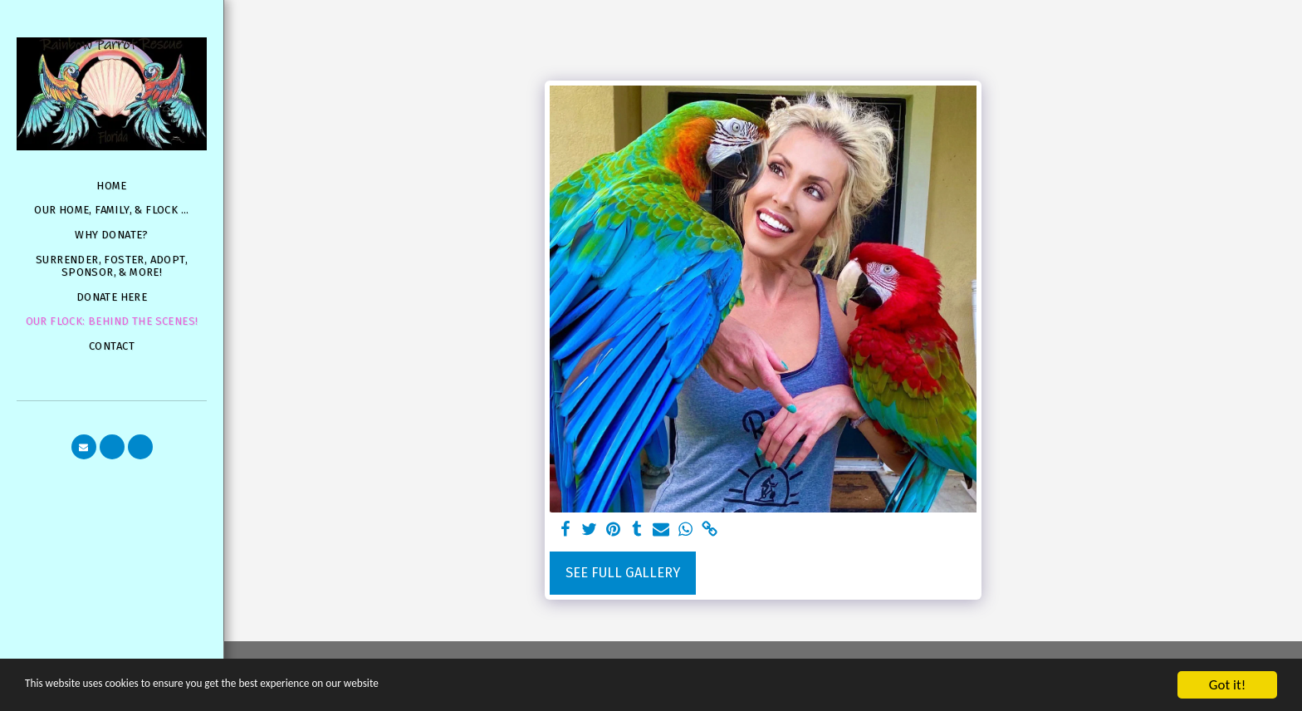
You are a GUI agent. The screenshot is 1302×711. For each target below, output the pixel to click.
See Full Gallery (622, 573)
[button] (83, 446)
